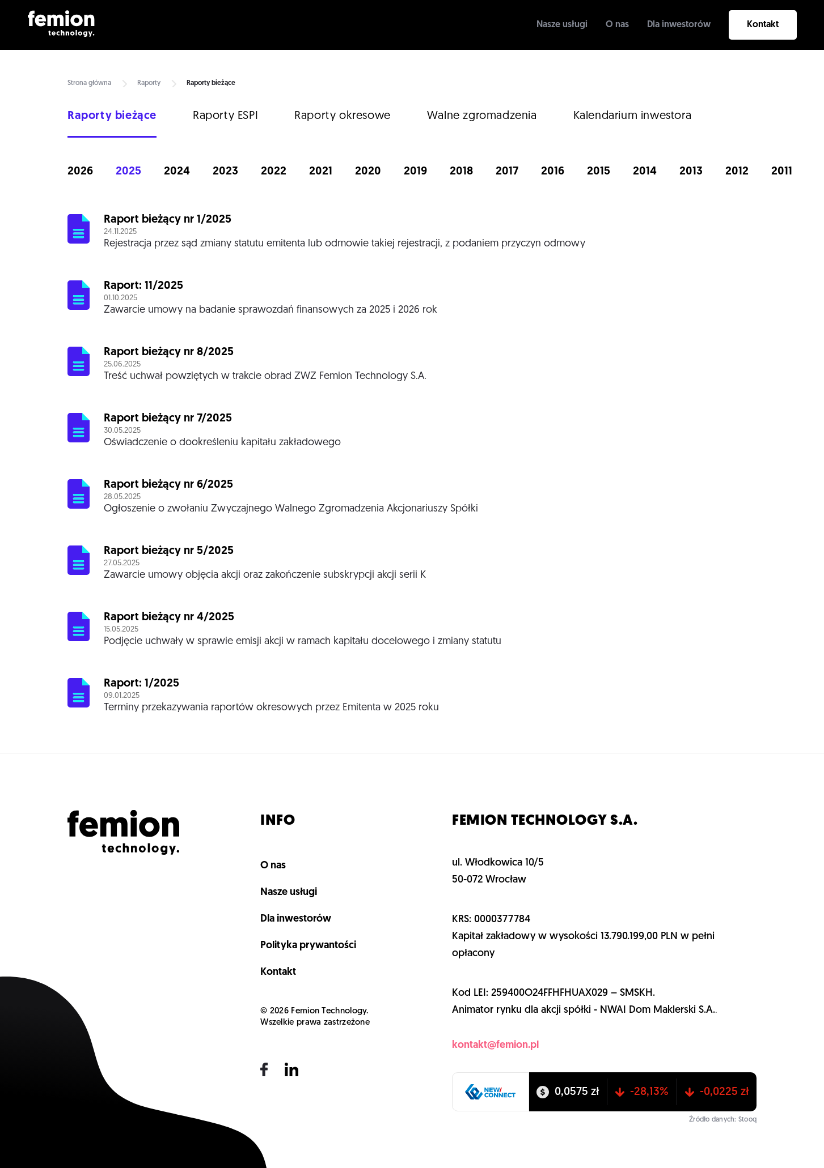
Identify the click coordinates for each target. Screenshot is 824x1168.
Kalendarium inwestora (632, 116)
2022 (273, 171)
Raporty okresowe (342, 116)
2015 (598, 171)
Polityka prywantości (308, 945)
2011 (781, 171)
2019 (415, 171)
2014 (645, 171)
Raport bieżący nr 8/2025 (169, 352)
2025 (128, 171)
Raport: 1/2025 (141, 683)
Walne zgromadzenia (482, 116)
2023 (225, 171)
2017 (507, 171)
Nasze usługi (562, 24)
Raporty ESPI (225, 116)
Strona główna (89, 83)
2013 (691, 171)
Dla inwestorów (679, 24)
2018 (461, 171)
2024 (177, 171)
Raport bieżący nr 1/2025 (167, 219)
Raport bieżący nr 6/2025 (168, 485)
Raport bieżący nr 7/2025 (168, 418)
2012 (737, 171)
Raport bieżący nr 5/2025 (169, 551)
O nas (617, 24)
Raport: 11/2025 (143, 286)
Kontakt (763, 24)
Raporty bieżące (112, 116)
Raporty (148, 83)
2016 (552, 171)
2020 (368, 171)
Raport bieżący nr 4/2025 (169, 617)
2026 (80, 171)
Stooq (747, 1119)
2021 (320, 171)
